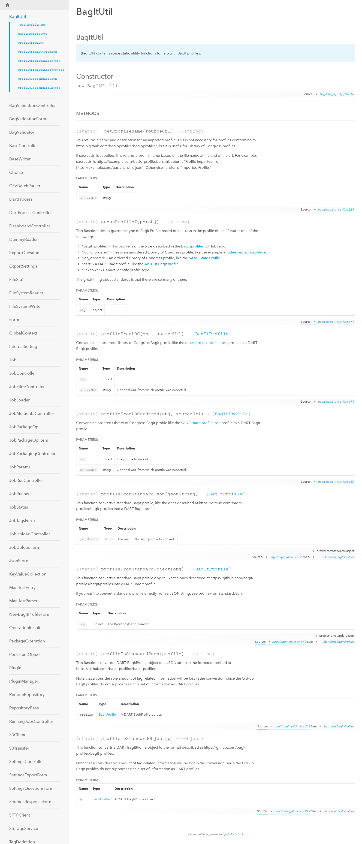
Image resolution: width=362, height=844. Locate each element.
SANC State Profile (204, 258)
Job (12, 360)
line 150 (348, 481)
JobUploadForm (24, 547)
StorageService (23, 828)
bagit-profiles (192, 246)
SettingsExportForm (28, 775)
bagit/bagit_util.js (331, 94)
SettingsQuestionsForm (31, 788)
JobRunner (19, 494)
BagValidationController (32, 105)
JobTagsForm (22, 520)
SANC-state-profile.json (200, 423)
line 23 (299, 557)
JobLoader (19, 400)
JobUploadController (29, 534)
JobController (22, 373)
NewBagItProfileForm (30, 614)
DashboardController (29, 226)
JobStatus (18, 507)
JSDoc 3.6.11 (234, 834)
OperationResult (24, 628)
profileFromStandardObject (39, 69)
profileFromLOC (31, 42)
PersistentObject (25, 654)
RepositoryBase (24, 708)
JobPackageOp (23, 427)
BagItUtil (17, 16)
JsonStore (18, 561)
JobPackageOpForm (28, 440)
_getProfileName (32, 24)
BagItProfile (212, 333)
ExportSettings (23, 266)
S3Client (17, 735)
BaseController (23, 146)
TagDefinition (22, 842)
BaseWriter (20, 159)
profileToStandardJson (37, 78)
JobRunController (26, 480)
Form (14, 320)
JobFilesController (27, 387)
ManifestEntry (22, 587)
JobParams (19, 467)
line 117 (348, 321)
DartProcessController (30, 212)
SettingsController (26, 761)
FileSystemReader (26, 293)
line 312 (304, 726)
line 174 (348, 401)
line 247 (304, 811)
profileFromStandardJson (39, 60)
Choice (16, 172)
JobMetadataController (31, 413)
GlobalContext (23, 333)
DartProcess (20, 199)
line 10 (349, 94)
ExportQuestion (24, 253)
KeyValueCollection (27, 574)
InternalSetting (23, 346)
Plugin (15, 668)
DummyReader (23, 239)
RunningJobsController (31, 721)
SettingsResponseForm (31, 802)
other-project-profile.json (248, 252)
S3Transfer (19, 748)
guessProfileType (33, 33)
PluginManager (23, 681)
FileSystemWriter (25, 306)
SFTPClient (19, 815)
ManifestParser (23, 601)
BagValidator (21, 132)
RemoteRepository (27, 694)
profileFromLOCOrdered (37, 51)
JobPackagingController (32, 453)
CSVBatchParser (24, 186)
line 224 (348, 209)
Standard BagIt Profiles (338, 557)
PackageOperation (27, 641)
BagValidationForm (27, 119)
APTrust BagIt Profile (161, 264)
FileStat (16, 279)
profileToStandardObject (39, 87)
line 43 (301, 641)
